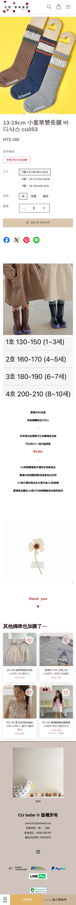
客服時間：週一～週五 (38, 828)
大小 (6, 171)
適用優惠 (8, 151)
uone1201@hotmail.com (38, 823)
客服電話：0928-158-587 (37, 832)
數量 (6, 206)
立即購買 (26, 900)
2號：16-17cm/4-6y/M (36, 179)
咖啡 (45, 196)
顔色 (6, 195)
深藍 (33, 196)
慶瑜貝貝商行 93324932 (38, 837)
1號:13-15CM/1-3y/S (35, 172)
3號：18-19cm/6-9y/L (35, 185)
